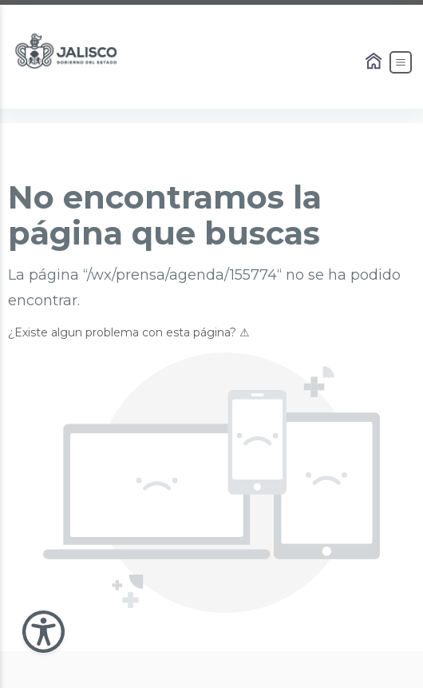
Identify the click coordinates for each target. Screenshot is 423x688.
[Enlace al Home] (375, 62)
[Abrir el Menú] (400, 62)
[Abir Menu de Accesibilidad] (43, 632)
